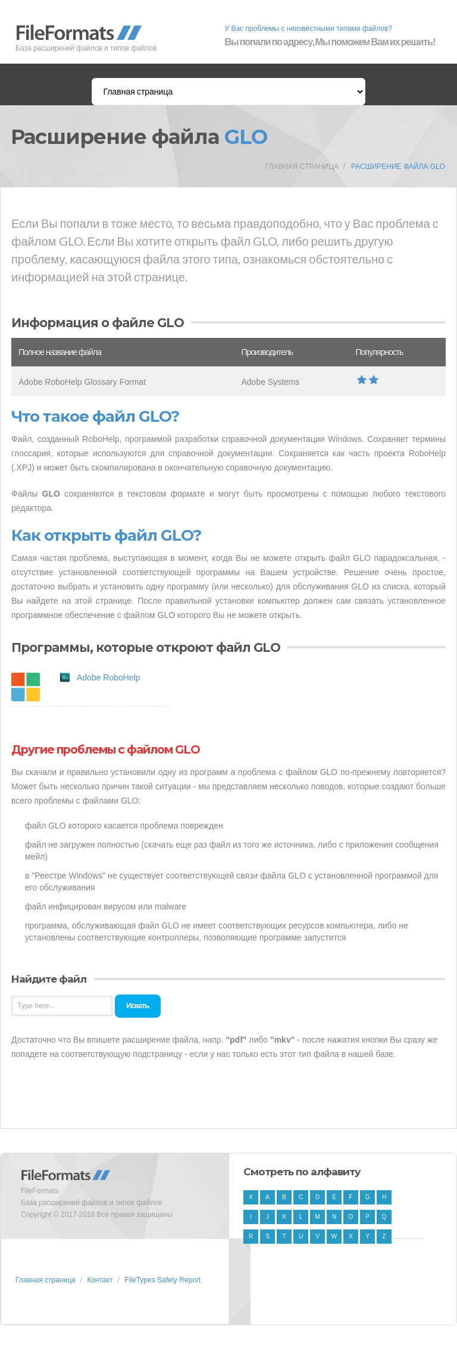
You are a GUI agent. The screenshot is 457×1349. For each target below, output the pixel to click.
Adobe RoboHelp (108, 677)
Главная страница (301, 166)
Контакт (99, 1280)
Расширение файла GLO (398, 166)
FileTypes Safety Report (162, 1280)
